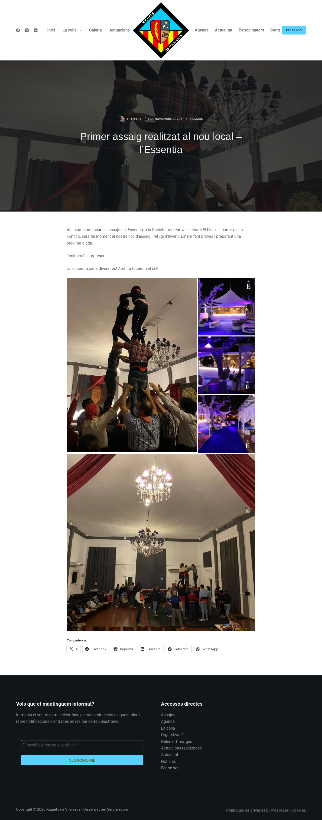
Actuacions (119, 30)
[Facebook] (18, 30)
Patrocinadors (251, 30)
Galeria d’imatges (176, 741)
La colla (73, 30)
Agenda (202, 30)
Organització (172, 734)
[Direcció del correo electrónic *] (82, 745)
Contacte (278, 30)
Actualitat (223, 30)
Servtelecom (117, 809)
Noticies (168, 761)
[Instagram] (27, 30)
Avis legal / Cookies (288, 810)
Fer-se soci (294, 30)
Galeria (95, 30)
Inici (51, 30)
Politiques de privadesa (247, 810)
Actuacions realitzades (181, 748)
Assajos (196, 119)
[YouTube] (35, 30)
